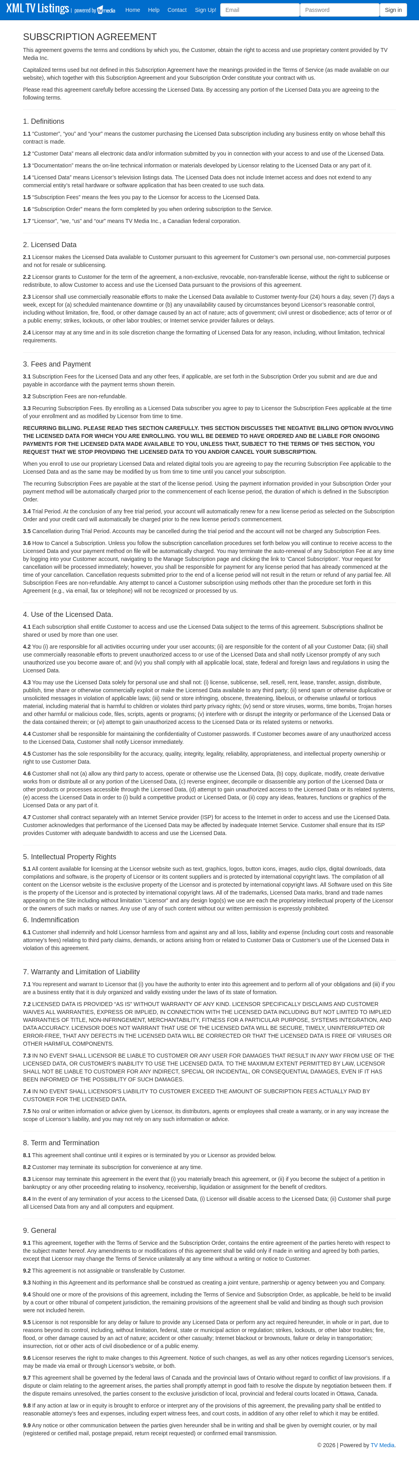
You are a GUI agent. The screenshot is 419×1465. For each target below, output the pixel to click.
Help (154, 10)
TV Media (382, 1445)
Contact (176, 10)
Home (132, 10)
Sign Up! (205, 10)
